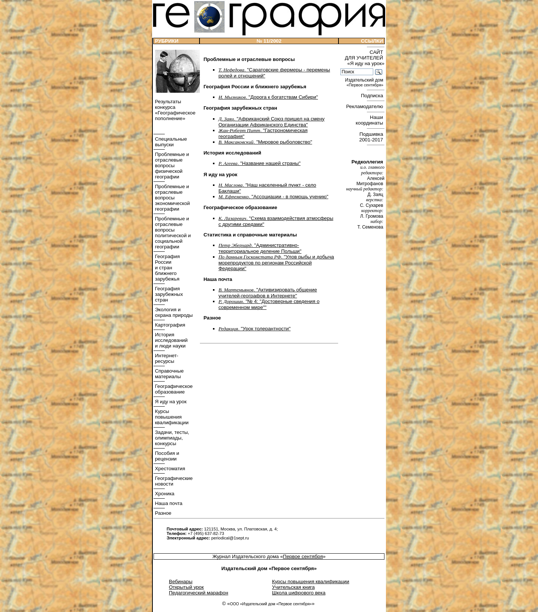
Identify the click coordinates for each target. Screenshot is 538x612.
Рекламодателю (365, 106)
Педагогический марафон (198, 593)
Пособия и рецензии (166, 456)
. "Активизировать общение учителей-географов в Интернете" (268, 293)
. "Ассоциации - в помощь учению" (273, 196)
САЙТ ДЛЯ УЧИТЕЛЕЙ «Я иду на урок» (364, 57)
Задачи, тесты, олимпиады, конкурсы (171, 437)
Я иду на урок (170, 401)
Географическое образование (173, 389)
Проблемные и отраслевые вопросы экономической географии (172, 198)
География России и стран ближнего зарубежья (167, 268)
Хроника (164, 493)
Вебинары (180, 581)
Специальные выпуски (170, 141)
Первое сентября (303, 556)
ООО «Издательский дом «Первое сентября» (271, 604)
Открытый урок (186, 587)
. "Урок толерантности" (255, 328)
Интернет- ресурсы (166, 358)
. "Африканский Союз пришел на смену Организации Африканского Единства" (272, 122)
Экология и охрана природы (173, 312)
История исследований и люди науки (171, 340)
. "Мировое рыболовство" (265, 142)
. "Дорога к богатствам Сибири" (268, 97)
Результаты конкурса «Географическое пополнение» (174, 110)
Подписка (372, 95)
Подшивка (371, 137)
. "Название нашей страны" (260, 163)
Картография (169, 325)
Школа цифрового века (298, 593)
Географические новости (173, 481)
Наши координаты (370, 120)
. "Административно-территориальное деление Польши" (260, 248)
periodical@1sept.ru (230, 538)
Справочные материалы (169, 373)
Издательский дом (364, 82)
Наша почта (168, 503)
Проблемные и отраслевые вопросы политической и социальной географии (172, 233)
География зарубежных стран (168, 294)
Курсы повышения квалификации (171, 416)
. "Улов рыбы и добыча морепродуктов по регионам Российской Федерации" (276, 262)
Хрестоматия (169, 468)
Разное (162, 513)
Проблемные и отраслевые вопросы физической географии (171, 166)
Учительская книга (293, 587)
